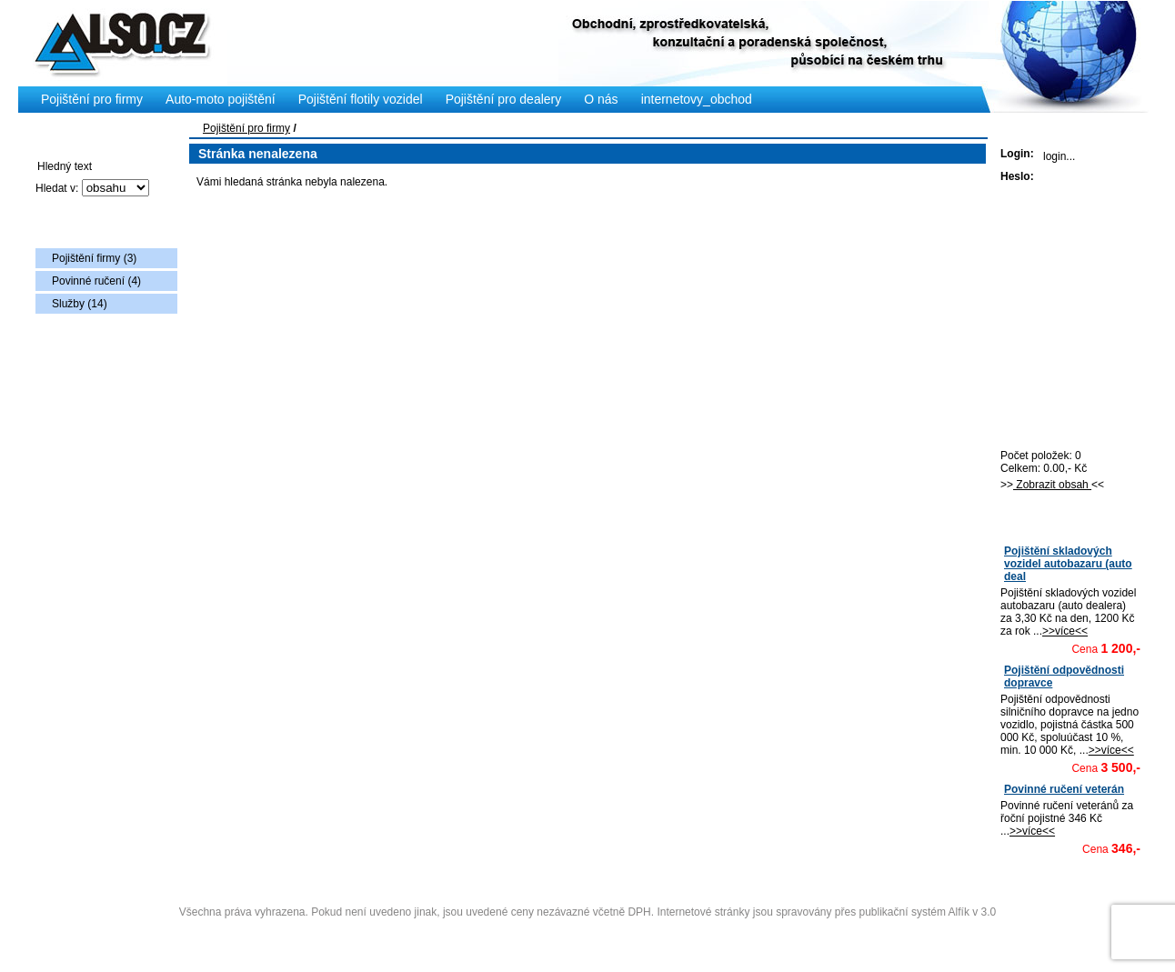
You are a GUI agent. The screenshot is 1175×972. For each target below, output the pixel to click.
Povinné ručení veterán (1064, 789)
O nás (601, 99)
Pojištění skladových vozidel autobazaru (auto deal (1068, 564)
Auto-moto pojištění (221, 99)
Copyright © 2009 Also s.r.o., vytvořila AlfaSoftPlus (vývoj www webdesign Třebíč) (589, 883)
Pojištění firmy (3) (94, 258)
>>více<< (1065, 631)
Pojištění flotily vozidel (360, 99)
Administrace (587, 933)
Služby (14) (79, 303)
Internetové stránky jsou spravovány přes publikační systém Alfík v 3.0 (826, 912)
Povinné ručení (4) (96, 281)
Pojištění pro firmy (246, 128)
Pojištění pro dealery (504, 99)
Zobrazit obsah (1052, 484)
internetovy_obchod (696, 99)
